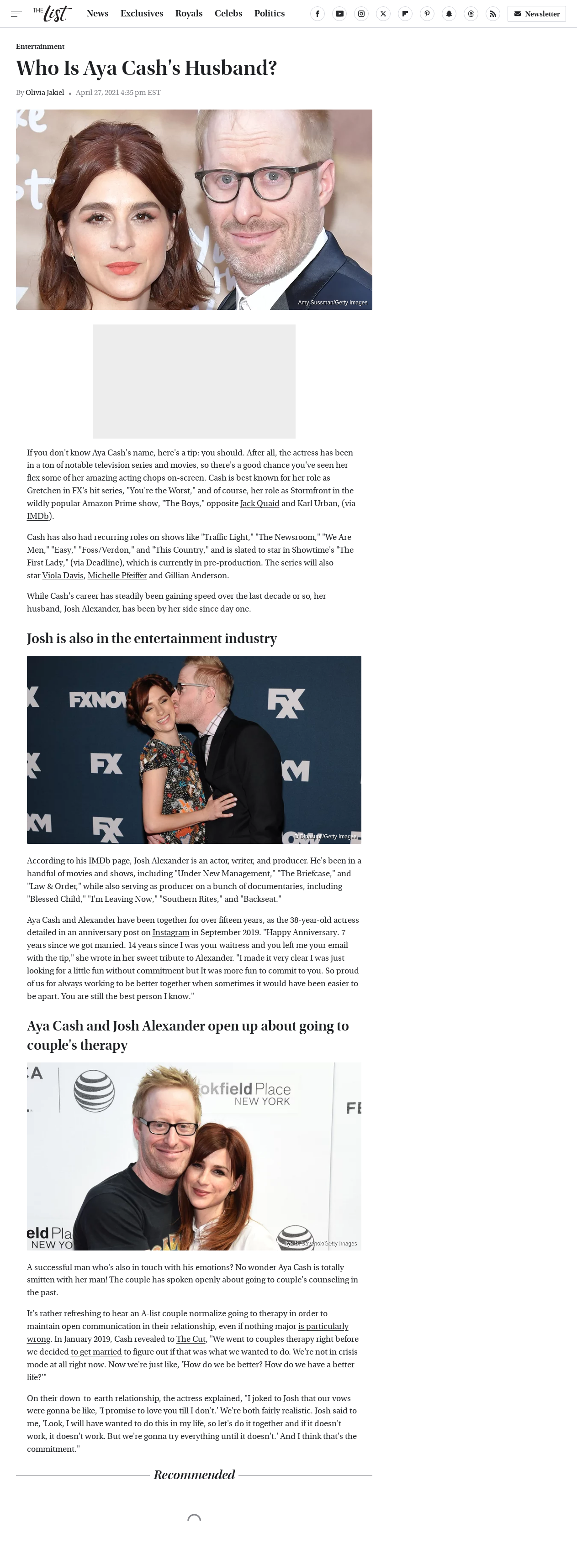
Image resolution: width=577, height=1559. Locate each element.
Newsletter (536, 14)
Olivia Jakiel (45, 92)
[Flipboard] (405, 13)
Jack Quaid (260, 503)
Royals (189, 13)
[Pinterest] (427, 13)
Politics (269, 13)
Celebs (229, 13)
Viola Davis (63, 576)
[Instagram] (361, 13)
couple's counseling (312, 1280)
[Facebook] (317, 13)
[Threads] (471, 13)
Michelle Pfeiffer (117, 576)
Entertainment (40, 46)
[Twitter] (383, 13)
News (98, 13)
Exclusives (142, 13)
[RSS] (493, 13)
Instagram (171, 932)
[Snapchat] (449, 13)
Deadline (102, 563)
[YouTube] (339, 13)
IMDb (38, 516)
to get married (96, 1352)
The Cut (191, 1339)
